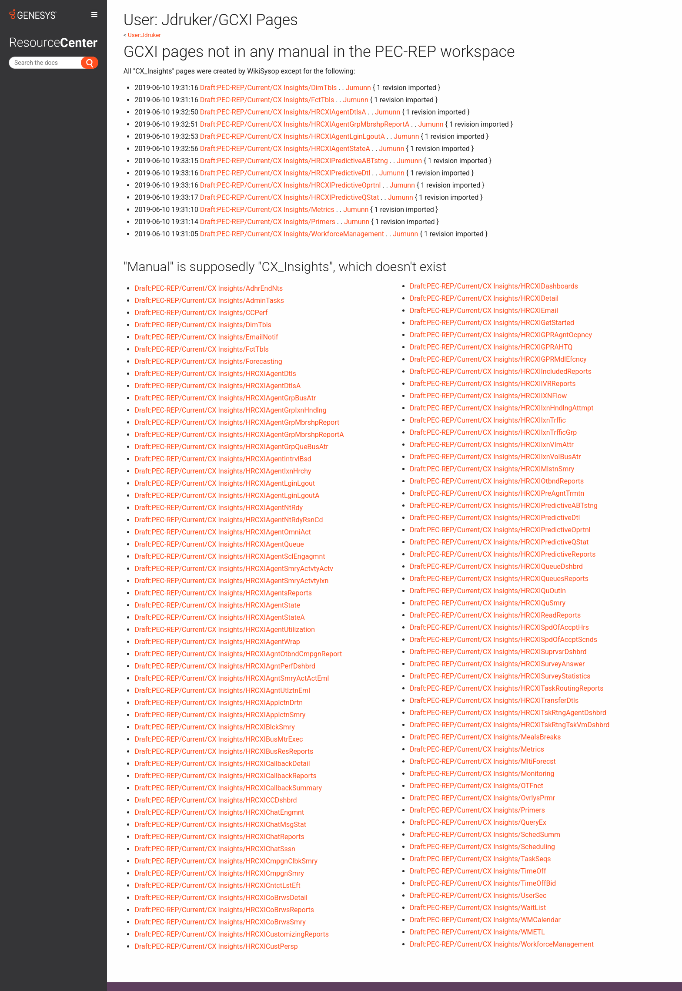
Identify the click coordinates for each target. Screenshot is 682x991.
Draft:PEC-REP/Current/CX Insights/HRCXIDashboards (494, 286)
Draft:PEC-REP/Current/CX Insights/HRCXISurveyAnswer (497, 664)
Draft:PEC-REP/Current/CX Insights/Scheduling (482, 847)
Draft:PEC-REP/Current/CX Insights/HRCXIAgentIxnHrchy (222, 471)
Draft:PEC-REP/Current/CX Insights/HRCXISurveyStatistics (500, 676)
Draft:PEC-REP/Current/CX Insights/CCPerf (200, 313)
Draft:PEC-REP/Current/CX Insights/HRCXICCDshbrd (215, 800)
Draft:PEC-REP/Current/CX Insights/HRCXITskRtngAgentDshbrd (508, 713)
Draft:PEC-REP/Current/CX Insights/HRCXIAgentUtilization (224, 629)
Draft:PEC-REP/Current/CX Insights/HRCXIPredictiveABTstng (294, 161)
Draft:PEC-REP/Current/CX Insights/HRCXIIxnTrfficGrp (493, 432)
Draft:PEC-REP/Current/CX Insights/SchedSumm (485, 834)
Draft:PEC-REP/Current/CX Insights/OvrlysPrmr (482, 798)
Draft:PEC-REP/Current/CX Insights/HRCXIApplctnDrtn (218, 703)
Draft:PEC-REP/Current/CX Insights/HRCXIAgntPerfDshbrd (224, 666)
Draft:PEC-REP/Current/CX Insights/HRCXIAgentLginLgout (224, 483)
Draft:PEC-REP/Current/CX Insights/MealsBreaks (485, 737)
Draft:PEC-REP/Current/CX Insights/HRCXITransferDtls (494, 700)
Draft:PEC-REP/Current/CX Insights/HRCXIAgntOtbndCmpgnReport (238, 654)
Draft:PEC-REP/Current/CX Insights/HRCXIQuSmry (487, 603)
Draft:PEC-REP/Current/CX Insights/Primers (267, 222)
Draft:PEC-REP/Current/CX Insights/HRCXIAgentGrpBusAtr (225, 398)
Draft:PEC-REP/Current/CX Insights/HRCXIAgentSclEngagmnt (229, 556)
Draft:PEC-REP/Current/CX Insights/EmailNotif (206, 337)
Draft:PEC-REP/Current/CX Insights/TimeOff (478, 871)
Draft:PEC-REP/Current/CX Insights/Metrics (267, 209)
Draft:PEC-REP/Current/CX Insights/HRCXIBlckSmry (214, 727)
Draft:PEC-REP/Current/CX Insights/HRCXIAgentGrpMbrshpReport (236, 422)
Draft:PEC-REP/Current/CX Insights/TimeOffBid (483, 883)
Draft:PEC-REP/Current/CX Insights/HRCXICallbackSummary (228, 788)
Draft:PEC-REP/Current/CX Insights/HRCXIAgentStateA (285, 148)
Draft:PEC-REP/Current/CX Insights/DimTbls (268, 88)
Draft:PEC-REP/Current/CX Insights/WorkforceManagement (292, 234)
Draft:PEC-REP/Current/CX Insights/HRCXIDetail (484, 298)
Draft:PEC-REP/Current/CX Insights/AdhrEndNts (208, 288)
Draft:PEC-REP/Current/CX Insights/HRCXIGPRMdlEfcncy (498, 359)
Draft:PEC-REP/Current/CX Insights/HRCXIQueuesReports (499, 578)
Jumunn (358, 88)
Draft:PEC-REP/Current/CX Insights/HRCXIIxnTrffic (488, 420)
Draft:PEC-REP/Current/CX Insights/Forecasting (208, 361)
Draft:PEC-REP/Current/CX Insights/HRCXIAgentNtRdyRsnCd (228, 520)
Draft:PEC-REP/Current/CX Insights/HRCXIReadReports (495, 615)
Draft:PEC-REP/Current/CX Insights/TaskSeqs (480, 859)
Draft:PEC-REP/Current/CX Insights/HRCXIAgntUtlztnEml (222, 690)
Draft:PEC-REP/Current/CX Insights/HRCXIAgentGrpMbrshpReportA (304, 124)
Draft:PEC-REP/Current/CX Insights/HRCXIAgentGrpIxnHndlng (230, 410)
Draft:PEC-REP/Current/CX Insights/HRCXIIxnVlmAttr (492, 444)
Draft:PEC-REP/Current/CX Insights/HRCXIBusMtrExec (218, 739)
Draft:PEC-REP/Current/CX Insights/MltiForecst (483, 761)
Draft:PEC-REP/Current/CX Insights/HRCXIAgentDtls (215, 374)
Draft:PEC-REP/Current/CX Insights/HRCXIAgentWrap (217, 642)
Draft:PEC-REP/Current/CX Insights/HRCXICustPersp (216, 946)
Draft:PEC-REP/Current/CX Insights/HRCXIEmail (484, 310)
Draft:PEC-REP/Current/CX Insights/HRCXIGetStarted (492, 323)
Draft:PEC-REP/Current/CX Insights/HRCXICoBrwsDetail (221, 898)
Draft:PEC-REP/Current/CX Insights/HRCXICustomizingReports (231, 934)
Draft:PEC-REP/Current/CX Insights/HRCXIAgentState (217, 605)
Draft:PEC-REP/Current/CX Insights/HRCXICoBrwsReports (224, 910)
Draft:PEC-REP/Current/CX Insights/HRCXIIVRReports (493, 384)
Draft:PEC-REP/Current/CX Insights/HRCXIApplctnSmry (219, 715)
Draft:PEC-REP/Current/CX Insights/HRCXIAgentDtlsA (283, 112)
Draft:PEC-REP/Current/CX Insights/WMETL (477, 932)
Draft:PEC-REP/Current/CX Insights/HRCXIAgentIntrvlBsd (222, 459)
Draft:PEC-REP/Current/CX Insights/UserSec (478, 895)
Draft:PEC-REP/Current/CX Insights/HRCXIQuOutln (488, 591)
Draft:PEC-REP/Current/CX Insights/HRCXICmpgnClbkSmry (226, 861)
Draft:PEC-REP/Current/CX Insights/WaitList (478, 908)
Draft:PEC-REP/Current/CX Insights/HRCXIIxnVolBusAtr (495, 457)
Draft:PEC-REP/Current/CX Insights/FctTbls (267, 100)
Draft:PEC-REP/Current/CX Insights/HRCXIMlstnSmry (492, 469)
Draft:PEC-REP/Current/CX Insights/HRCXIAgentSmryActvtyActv (233, 568)
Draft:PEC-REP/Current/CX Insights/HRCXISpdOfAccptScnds (503, 639)
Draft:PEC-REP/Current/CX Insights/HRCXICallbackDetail (222, 763)
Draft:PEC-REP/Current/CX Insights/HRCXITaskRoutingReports (506, 688)
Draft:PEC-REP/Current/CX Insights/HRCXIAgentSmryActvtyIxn (231, 581)
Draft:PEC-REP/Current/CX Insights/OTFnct (476, 786)
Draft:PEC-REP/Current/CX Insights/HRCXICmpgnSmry (219, 873)
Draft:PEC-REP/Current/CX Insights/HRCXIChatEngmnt (219, 812)
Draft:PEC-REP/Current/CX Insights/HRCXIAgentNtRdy (218, 508)
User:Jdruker (144, 35)
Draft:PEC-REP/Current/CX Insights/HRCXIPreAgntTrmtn (497, 493)
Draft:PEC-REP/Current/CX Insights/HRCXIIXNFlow (488, 396)
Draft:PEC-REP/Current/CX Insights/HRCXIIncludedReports (501, 371)
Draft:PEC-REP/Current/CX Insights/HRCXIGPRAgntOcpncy (501, 335)
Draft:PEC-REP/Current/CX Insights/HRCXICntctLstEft (217, 885)
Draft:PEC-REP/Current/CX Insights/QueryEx (478, 822)
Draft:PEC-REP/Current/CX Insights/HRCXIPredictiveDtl (285, 173)
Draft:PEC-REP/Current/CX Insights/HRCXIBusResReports (223, 751)
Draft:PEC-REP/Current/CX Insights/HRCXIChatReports (219, 837)
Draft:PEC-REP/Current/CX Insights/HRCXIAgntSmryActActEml (231, 678)
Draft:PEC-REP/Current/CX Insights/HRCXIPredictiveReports (503, 554)
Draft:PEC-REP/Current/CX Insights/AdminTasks (209, 300)
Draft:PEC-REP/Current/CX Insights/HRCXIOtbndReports (497, 481)
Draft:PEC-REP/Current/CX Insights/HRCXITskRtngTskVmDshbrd (509, 725)
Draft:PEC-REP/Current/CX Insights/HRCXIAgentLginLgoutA (292, 136)
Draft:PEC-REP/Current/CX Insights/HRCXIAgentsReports (223, 593)
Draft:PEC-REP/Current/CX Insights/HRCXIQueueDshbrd (496, 566)
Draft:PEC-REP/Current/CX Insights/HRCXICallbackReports (225, 776)
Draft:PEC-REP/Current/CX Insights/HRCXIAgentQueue (219, 544)
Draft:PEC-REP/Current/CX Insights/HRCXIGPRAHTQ (491, 347)
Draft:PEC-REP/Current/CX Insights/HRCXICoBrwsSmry (219, 922)
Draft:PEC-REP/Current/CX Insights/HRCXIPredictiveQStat (289, 197)
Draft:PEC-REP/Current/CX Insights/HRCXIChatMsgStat (220, 824)
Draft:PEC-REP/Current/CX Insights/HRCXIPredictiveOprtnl (290, 185)
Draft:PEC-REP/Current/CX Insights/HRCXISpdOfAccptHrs (499, 627)
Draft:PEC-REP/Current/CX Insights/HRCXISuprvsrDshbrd (498, 652)
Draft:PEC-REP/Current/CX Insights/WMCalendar (485, 920)
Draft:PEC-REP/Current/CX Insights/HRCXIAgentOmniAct (222, 532)
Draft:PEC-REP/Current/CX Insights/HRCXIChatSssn (214, 849)
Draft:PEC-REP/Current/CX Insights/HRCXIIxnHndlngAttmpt (502, 408)
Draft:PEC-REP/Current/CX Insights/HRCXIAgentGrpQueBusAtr (231, 447)
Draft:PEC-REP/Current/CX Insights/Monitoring (482, 773)
